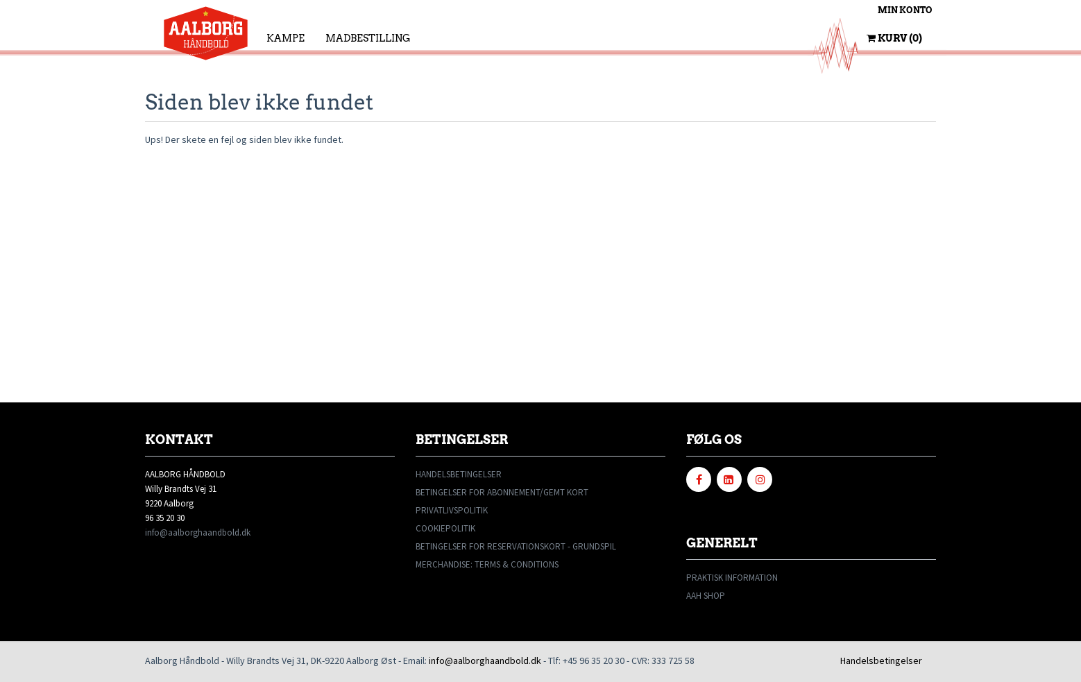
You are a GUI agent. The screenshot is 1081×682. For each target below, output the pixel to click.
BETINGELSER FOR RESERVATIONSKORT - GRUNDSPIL (516, 546)
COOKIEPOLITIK (445, 528)
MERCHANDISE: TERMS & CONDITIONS (487, 564)
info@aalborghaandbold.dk (197, 532)
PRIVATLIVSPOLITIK (452, 510)
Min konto (905, 10)
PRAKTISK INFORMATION (732, 577)
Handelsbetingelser (881, 660)
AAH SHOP (705, 596)
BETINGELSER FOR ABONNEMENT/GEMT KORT (502, 492)
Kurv (894, 38)
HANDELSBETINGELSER (459, 474)
